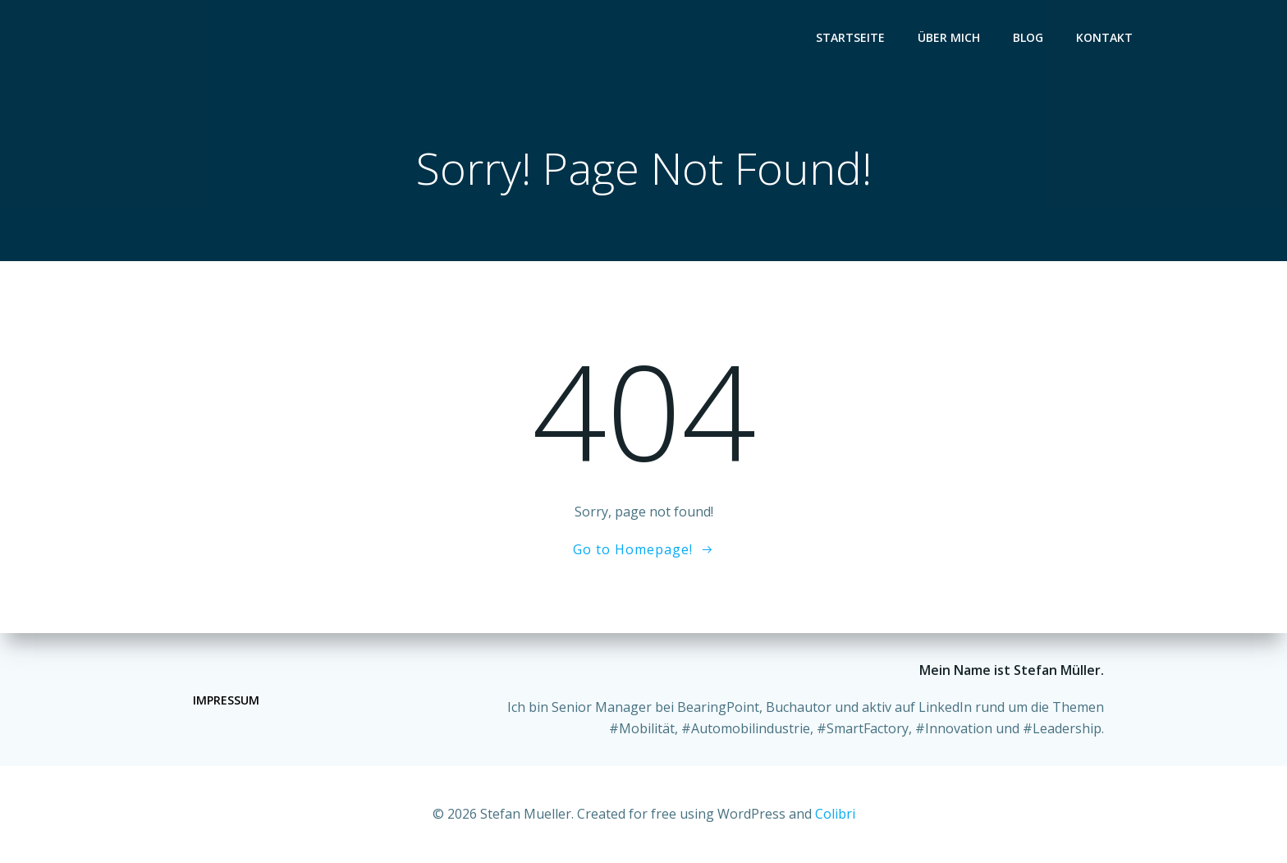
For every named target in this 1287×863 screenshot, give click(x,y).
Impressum (226, 700)
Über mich (949, 37)
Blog (1028, 37)
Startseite (850, 37)
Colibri (835, 814)
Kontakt (1104, 37)
